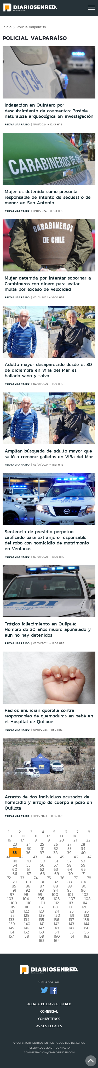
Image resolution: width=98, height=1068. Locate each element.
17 (22, 840)
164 (57, 940)
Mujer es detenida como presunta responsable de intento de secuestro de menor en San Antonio (48, 197)
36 (28, 852)
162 (86, 936)
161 (71, 936)
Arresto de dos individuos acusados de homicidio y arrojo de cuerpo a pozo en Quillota (48, 802)
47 (89, 857)
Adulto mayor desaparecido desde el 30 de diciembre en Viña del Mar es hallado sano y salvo (48, 370)
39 (69, 852)
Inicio (7, 27)
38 (55, 852)
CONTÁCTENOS (49, 1018)
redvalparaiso (17, 124)
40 (83, 852)
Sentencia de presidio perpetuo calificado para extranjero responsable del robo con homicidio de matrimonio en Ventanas (47, 540)
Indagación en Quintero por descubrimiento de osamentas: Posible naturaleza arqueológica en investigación (49, 111)
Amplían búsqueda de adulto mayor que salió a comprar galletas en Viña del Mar (49, 454)
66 (15, 873)
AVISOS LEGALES (49, 1026)
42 (21, 857)
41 (8, 857)
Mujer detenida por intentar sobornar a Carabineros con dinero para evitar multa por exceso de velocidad (48, 284)
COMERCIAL (49, 1011)
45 (62, 857)
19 (48, 840)
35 (15, 853)
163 (41, 940)
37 (42, 852)
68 (42, 873)
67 (29, 873)
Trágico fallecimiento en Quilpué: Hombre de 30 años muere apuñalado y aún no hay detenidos (48, 629)
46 (76, 857)
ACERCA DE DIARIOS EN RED (49, 1004)
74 (36, 877)
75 (49, 877)
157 (11, 936)
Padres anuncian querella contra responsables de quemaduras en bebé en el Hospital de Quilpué (49, 716)
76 (62, 877)
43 (35, 857)
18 (35, 840)
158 (26, 936)
